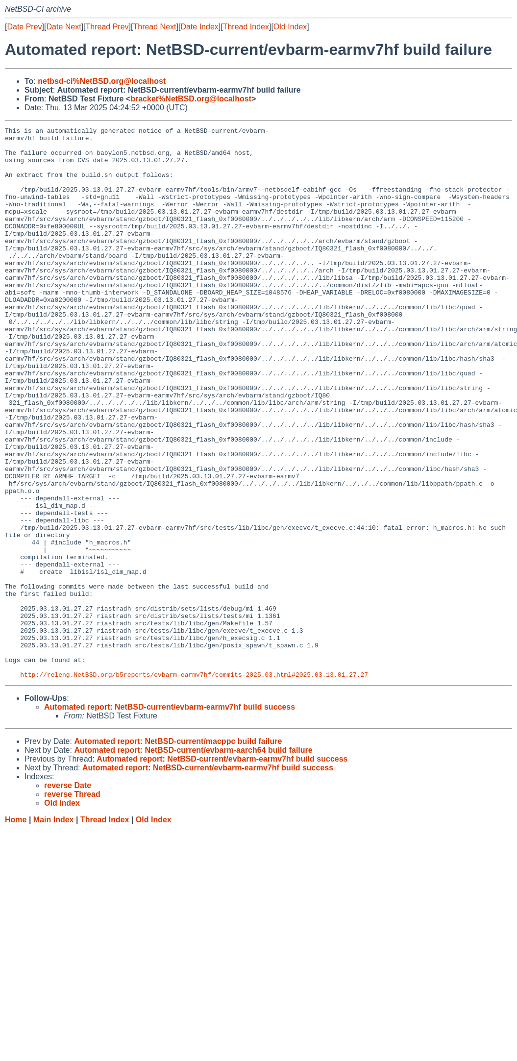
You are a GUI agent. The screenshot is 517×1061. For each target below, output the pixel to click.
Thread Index (246, 27)
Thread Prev (107, 27)
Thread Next (154, 27)
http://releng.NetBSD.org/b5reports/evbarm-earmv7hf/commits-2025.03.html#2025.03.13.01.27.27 (194, 784)
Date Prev (24, 27)
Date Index (199, 27)
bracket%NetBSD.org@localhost (190, 99)
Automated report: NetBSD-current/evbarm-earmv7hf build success (169, 817)
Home (15, 930)
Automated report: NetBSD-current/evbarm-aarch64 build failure (193, 860)
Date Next (63, 27)
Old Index (290, 27)
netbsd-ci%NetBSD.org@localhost (102, 81)
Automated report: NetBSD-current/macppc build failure (178, 851)
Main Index (53, 930)
